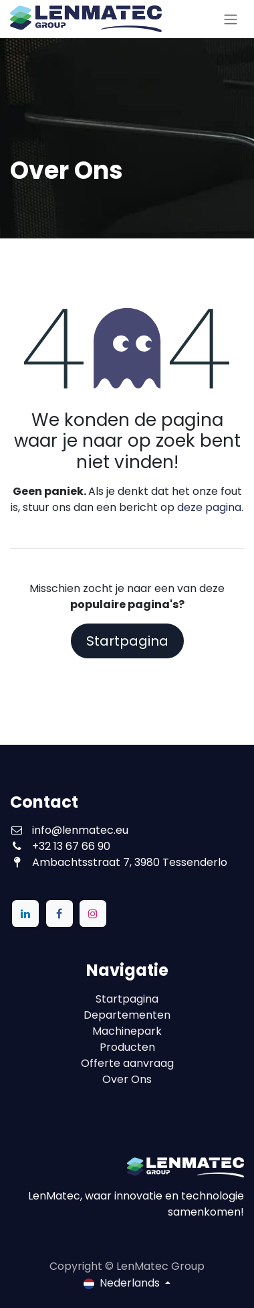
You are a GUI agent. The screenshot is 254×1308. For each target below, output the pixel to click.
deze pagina (209, 507)
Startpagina (127, 641)
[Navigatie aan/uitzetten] (230, 19)
